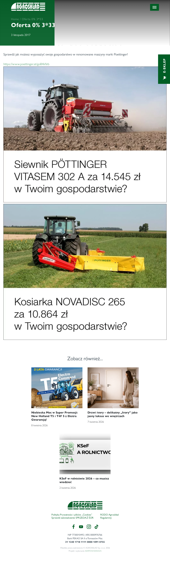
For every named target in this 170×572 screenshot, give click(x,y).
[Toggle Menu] (154, 7)
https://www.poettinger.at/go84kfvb (85, 201)
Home (15, 19)
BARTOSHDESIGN (93, 551)
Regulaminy (106, 517)
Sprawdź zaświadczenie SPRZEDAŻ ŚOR (72, 517)
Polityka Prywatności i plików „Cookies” (71, 514)
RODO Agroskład (109, 514)
